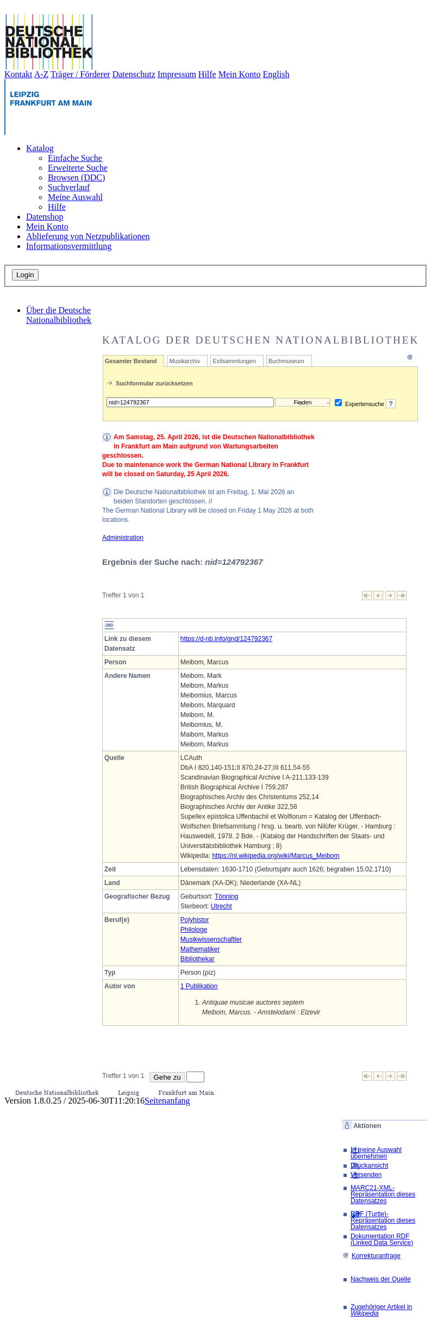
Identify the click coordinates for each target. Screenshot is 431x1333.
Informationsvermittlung (68, 246)
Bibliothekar (197, 959)
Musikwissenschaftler (211, 939)
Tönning (226, 896)
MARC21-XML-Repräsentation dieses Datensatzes (383, 1194)
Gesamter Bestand (131, 361)
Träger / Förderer (80, 74)
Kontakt (18, 74)
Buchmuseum (286, 361)
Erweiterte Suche (78, 167)
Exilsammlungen (234, 361)
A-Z (41, 74)
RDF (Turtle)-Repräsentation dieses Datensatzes (383, 1220)
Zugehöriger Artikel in (381, 1310)
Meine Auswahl (75, 197)
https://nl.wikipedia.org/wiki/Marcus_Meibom (275, 855)
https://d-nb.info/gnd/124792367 (226, 639)
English (276, 74)
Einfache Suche (75, 158)
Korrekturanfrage (371, 1256)
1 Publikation (199, 986)
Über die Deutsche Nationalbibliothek (58, 315)
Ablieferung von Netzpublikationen (88, 236)
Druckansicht (369, 1165)
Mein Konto (239, 74)
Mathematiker (200, 949)
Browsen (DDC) (76, 177)
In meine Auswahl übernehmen (376, 1153)
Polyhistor (194, 920)
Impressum (177, 74)
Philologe (193, 929)
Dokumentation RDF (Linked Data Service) (382, 1239)
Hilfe (207, 74)
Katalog (40, 148)
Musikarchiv (184, 361)
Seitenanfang (167, 1100)
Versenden (366, 1175)
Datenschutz (134, 74)
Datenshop (44, 216)
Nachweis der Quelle (381, 1279)
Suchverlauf (69, 187)
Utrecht (221, 906)
